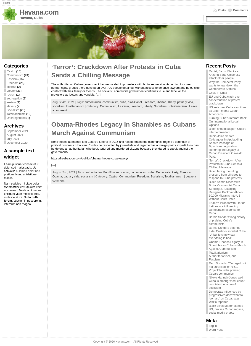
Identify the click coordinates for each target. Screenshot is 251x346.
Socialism (13, 110)
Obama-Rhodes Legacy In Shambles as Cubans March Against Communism (227, 245)
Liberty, (149, 106)
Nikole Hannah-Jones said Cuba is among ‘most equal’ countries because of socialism (227, 282)
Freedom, (137, 106)
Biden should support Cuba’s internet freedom (227, 130)
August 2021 (15, 135)
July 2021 (13, 138)
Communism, (109, 106)
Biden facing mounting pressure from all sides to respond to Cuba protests (225, 174)
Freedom (12, 83)
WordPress (216, 329)
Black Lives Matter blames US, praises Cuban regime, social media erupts (226, 309)
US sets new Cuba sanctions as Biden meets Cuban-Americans (227, 111)
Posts (222, 10)
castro (125, 172)
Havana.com (39, 12)
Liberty (11, 90)
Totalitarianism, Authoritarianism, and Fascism (223, 256)
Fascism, (124, 106)
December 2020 (17, 142)
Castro (11, 71)
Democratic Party (167, 172)
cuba (123, 102)
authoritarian (93, 102)
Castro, (114, 176)
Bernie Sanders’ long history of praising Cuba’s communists (227, 220)
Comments (240, 10)
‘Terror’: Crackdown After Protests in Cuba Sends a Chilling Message (225, 164)
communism (110, 102)
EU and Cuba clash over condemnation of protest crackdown (225, 100)
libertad (11, 86)
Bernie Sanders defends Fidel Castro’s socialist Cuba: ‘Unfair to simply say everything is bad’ (228, 233)
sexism (11, 102)
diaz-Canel (135, 102)
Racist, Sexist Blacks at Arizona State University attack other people (224, 75)
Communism (15, 75)
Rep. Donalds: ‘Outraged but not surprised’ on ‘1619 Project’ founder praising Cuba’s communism (227, 268)
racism (11, 94)
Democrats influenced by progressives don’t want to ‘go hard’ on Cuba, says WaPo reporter (226, 297)
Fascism (12, 79)
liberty (172, 102)
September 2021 (18, 131)
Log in (213, 326)
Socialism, (161, 106)
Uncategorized (16, 118)
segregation (14, 98)
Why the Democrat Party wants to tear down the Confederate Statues (225, 85)
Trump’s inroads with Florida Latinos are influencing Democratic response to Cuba (227, 208)
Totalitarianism (16, 114)
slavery (11, 106)
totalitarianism (75, 106)
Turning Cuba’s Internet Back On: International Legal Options (228, 121)
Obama (57, 176)
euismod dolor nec (28, 171)
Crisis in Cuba (218, 92)
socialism (59, 106)
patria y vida (185, 102)
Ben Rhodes (111, 172)
